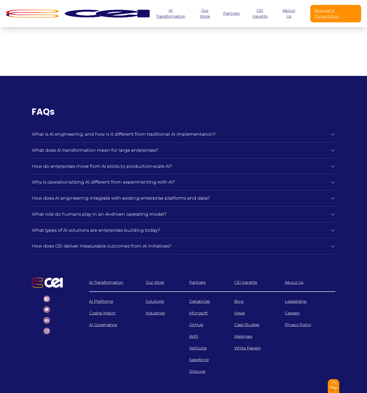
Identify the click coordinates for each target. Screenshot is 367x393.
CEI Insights (245, 282)
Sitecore (197, 371)
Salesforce (199, 359)
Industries (155, 313)
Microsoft (198, 313)
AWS (193, 336)
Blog (239, 301)
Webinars (243, 336)
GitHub (196, 324)
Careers (292, 313)
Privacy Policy (298, 324)
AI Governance (103, 324)
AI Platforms (101, 301)
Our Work (155, 282)
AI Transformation (106, 282)
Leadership (296, 301)
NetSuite (198, 348)
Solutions (155, 301)
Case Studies (246, 324)
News (239, 313)
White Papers (247, 348)
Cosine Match (102, 313)
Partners (197, 282)
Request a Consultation (326, 13)
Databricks (199, 301)
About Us (294, 282)
